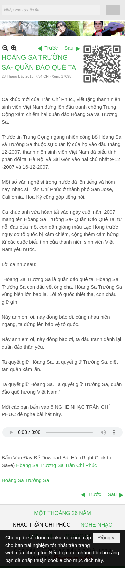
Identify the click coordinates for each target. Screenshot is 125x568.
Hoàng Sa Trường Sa (25, 480)
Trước (51, 48)
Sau (68, 48)
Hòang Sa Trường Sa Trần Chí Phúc (56, 465)
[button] (112, 10)
